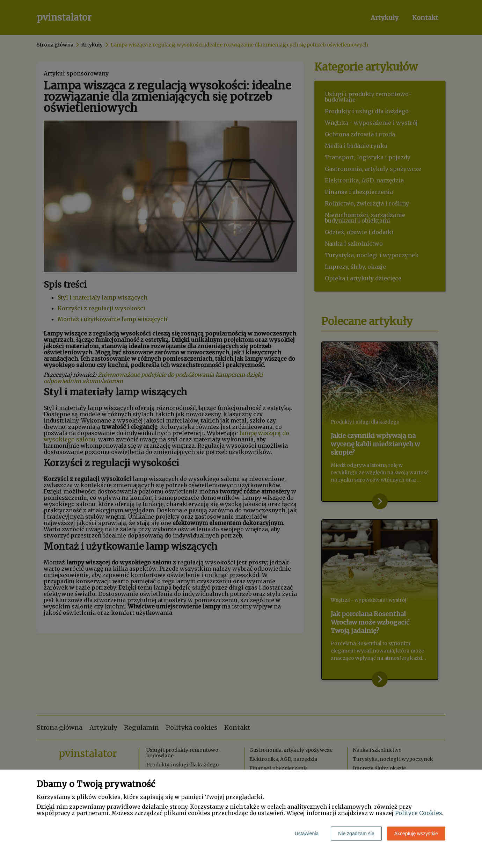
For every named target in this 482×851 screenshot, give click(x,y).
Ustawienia (307, 833)
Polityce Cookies (418, 812)
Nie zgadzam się (356, 833)
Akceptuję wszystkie (416, 833)
